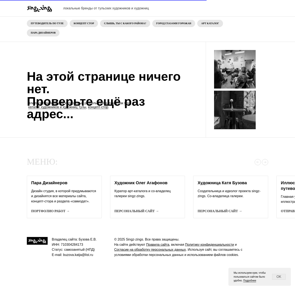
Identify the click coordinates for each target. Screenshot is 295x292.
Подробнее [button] (249, 280)
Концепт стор (84, 23)
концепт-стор (98, 107)
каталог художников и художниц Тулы (57, 107)
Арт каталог (210, 23)
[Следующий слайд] (265, 162)
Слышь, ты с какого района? (125, 23)
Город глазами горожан (173, 23)
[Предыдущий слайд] (258, 162)
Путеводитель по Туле (47, 23)
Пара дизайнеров (43, 32)
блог (127, 103)
